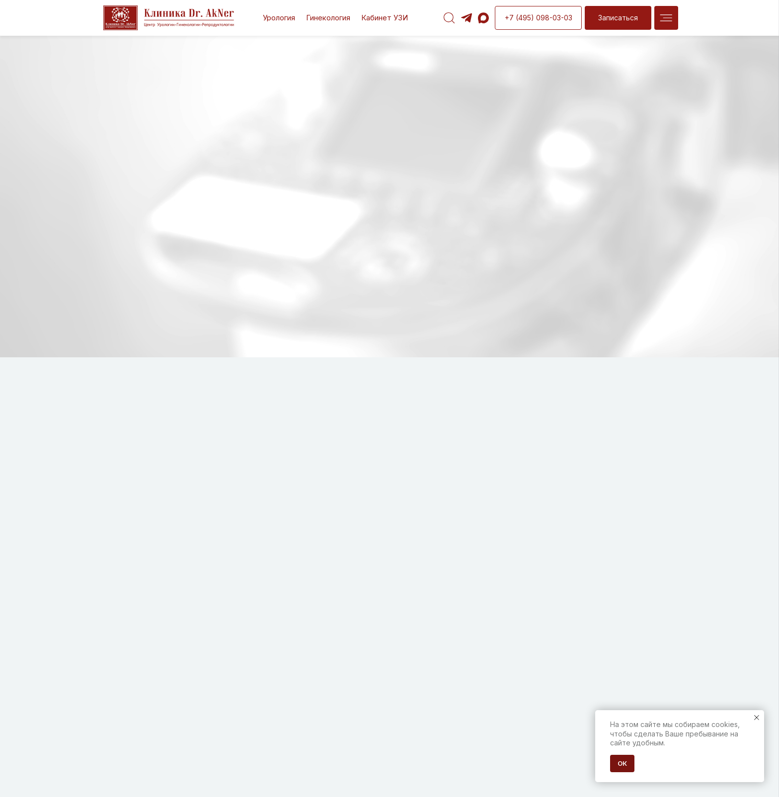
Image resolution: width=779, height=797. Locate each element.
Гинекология (328, 17)
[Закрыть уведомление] (757, 718)
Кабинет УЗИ (384, 17)
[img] (666, 18)
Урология (279, 17)
